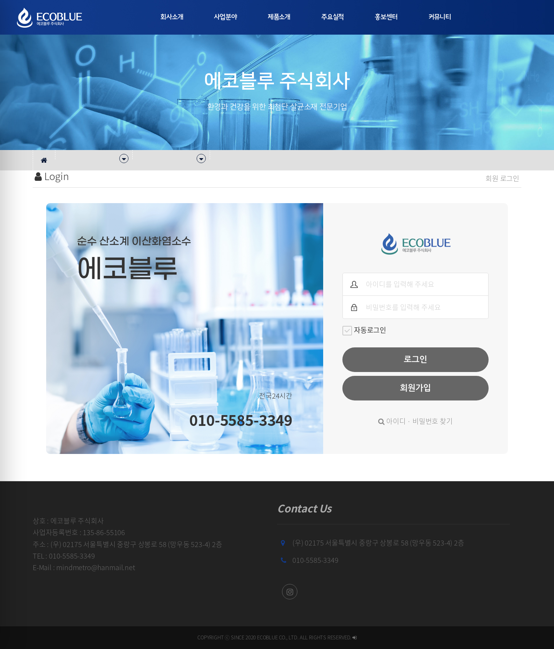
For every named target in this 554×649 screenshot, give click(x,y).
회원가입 (415, 388)
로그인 (415, 359)
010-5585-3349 (315, 560)
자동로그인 (364, 330)
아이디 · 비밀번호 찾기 (415, 421)
